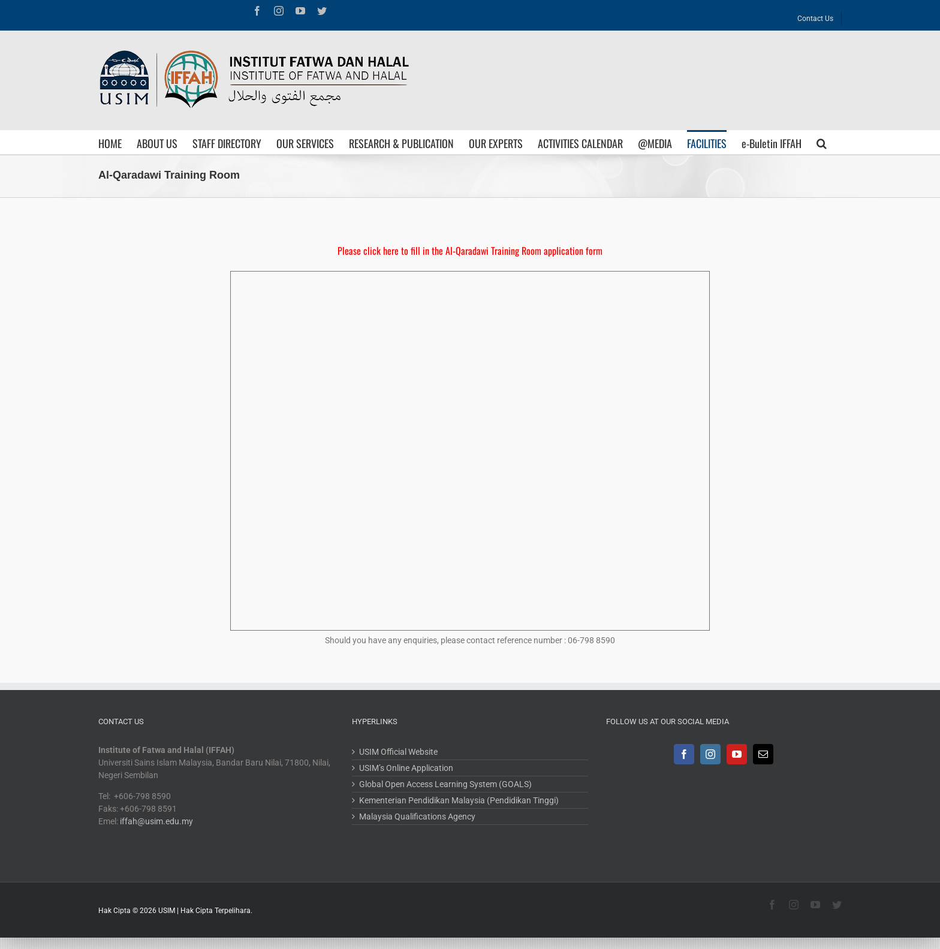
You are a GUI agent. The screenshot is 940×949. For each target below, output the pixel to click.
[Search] (822, 142)
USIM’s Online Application (406, 768)
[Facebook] (684, 754)
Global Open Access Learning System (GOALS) (445, 784)
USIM (166, 910)
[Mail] (763, 754)
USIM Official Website (398, 752)
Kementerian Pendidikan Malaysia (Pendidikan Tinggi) (459, 800)
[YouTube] (737, 754)
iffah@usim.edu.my (156, 821)
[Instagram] (710, 754)
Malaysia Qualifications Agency (417, 816)
